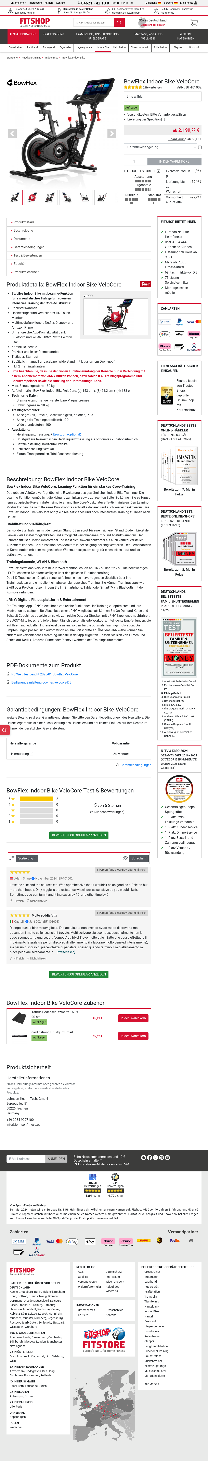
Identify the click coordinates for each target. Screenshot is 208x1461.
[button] (12, 137)
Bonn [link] (13, 1296)
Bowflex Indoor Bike (73, 60)
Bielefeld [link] (47, 1292)
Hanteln (149, 1316)
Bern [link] (21, 1386)
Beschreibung (23, 233)
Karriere (48, 2)
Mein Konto (188, 2)
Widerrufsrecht (115, 1281)
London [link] (41, 1341)
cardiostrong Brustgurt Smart (52, 1035)
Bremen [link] (53, 1296)
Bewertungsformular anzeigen (79, 838)
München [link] (16, 1318)
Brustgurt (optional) (67, 437)
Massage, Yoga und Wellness (148, 40)
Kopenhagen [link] (18, 1417)
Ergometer (151, 1277)
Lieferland (153, 2)
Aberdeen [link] (16, 1337)
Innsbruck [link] (23, 1356)
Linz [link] (48, 1356)
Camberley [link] (55, 1337)
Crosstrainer (152, 1272)
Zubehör (20, 267)
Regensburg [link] (55, 1318)
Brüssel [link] (29, 1396)
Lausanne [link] (31, 1386)
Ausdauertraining (23, 37)
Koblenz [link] (15, 1313)
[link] (165, 325)
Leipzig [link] (32, 1313)
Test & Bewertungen (28, 258)
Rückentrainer (153, 1361)
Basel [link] (13, 1386)
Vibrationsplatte (154, 1376)
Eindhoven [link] (16, 1375)
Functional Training (156, 1351)
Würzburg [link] (31, 1327)
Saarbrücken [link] (29, 1322)
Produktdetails (24, 225)
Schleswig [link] (45, 1322)
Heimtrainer (151, 1331)
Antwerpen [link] (17, 1396)
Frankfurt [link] (24, 1305)
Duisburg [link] (56, 1300)
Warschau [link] (16, 1427)
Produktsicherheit (26, 275)
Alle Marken (151, 1384)
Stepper (149, 1341)
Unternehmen (18, 2)
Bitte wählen (135, 99)
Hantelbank (151, 1306)
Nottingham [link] (17, 1346)
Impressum (35, 2)
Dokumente (22, 242)
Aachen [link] (14, 1292)
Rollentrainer (152, 1336)
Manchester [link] (54, 1341)
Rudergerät (151, 1286)
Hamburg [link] (49, 1305)
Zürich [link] (43, 1386)
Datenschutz (114, 1272)
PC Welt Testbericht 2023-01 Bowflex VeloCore (42, 677)
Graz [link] (13, 1356)
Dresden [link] (29, 1300)
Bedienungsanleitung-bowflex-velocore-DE (38, 686)
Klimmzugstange (155, 1366)
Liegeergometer (154, 1326)
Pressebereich (114, 1310)
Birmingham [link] (39, 1337)
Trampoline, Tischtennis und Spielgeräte (97, 40)
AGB (81, 1272)
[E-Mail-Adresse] (25, 1159)
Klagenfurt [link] (37, 1356)
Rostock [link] (15, 1322)
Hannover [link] (16, 1309)
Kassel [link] (55, 1309)
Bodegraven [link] (33, 1371)
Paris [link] (19, 1406)
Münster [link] (28, 1318)
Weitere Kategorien (185, 40)
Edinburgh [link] (16, 1341)
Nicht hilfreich (36, 904)
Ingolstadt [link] (29, 1309)
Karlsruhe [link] (43, 1309)
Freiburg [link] (37, 1305)
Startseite (12, 60)
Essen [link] (13, 1305)
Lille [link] (12, 1406)
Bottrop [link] (22, 1296)
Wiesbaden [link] (17, 1327)
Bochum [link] (59, 1292)
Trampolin (150, 1296)
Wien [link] (13, 1361)
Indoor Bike (51, 60)
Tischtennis (151, 1301)
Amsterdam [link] (17, 1371)
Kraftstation (152, 1291)
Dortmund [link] (16, 1300)
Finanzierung (177, 142)
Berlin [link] (37, 1292)
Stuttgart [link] (58, 1322)
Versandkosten (87, 1281)
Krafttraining (53, 37)
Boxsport (150, 1321)
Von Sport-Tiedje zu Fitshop (28, 1205)
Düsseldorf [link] (42, 1300)
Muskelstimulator (155, 1371)
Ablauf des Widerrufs (112, 1289)
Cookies (83, 1277)
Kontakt (60, 2)
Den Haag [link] (48, 1371)
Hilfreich (17, 904)
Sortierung (25, 861)
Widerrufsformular (89, 1286)
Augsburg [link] (27, 1292)
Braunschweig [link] (38, 1296)
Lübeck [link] (42, 1313)
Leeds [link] (26, 1337)
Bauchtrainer (152, 1356)
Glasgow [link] (29, 1341)
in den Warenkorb (174, 164)
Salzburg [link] (57, 1356)
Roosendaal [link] (31, 1375)
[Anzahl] (136, 164)
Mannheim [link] (55, 1313)
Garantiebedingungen (29, 250)
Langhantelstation (156, 1346)
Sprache (171, 2)
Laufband (150, 1281)
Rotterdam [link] (47, 1375)
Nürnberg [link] (40, 1318)
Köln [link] (24, 1313)
